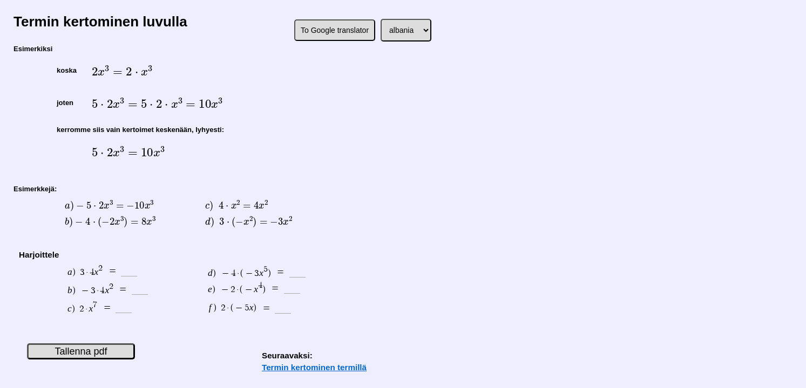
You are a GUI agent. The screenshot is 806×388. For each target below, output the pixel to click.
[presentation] (122, 71)
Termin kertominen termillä (314, 367)
